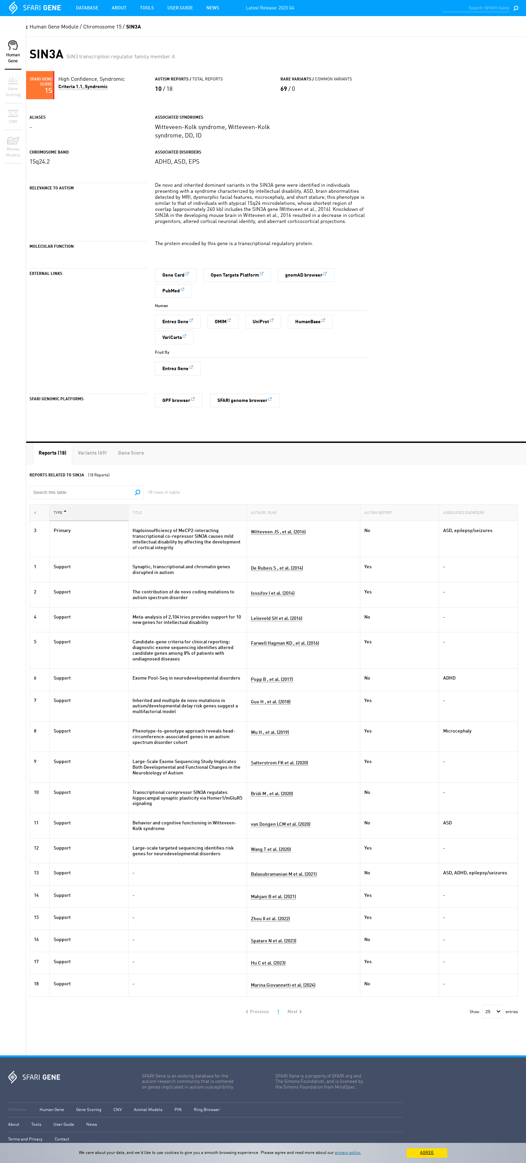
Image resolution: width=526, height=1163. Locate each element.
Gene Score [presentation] (131, 453)
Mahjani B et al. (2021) (273, 896)
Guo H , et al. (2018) (271, 702)
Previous (259, 1011)
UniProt (261, 321)
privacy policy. (348, 1153)
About (119, 8)
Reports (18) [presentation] (52, 453)
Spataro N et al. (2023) (273, 941)
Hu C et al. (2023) (268, 963)
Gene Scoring (88, 1110)
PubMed (171, 291)
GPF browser (176, 400)
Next (292, 1011)
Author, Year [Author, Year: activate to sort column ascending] (265, 512)
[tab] (52, 453)
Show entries (494, 1012)
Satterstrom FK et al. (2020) (279, 763)
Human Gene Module (54, 27)
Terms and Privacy (25, 1139)
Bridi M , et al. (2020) (272, 794)
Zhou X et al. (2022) (270, 919)
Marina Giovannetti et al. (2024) (283, 985)
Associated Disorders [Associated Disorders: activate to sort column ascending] (465, 512)
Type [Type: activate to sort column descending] (60, 512)
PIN (178, 1110)
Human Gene (52, 1110)
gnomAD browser (303, 275)
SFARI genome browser (242, 400)
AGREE (427, 1153)
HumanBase (308, 321)
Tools (147, 8)
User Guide (180, 8)
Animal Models (148, 1110)
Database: (18, 1109)
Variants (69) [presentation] (92, 453)
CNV (117, 1110)
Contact (62, 1139)
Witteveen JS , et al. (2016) (278, 532)
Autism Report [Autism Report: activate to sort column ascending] (380, 512)
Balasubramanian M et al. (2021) (284, 874)
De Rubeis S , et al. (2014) (277, 568)
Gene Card (173, 275)
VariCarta (172, 337)
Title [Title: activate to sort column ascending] (139, 512)
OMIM (220, 321)
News (212, 8)
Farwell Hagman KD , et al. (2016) (285, 643)
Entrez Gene (175, 321)
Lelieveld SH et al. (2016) (276, 618)
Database (87, 8)
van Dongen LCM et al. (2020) (280, 824)
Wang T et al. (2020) (271, 849)
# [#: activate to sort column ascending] (37, 512)
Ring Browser (207, 1110)
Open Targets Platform (235, 275)
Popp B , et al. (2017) (272, 679)
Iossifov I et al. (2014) (273, 593)
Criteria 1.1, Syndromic (83, 86)
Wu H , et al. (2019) (270, 732)
